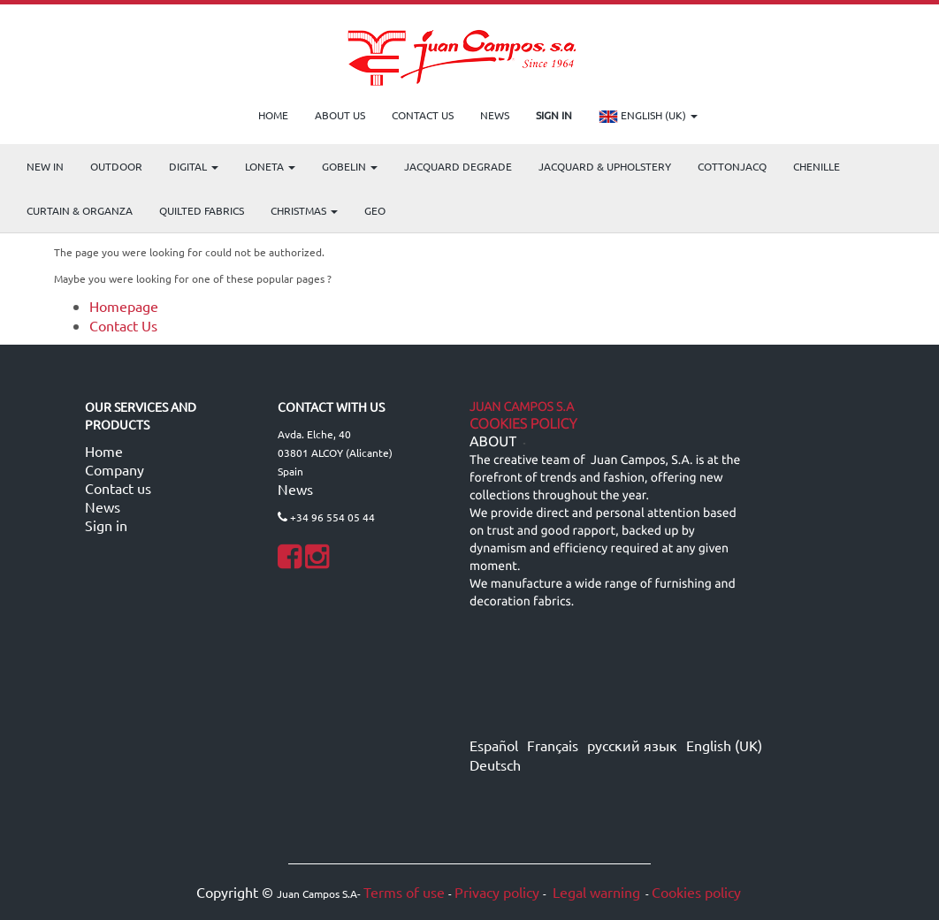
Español (494, 745)
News (102, 506)
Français (552, 745)
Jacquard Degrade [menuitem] (458, 166)
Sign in (106, 525)
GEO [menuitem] (375, 210)
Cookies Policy (523, 424)
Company (114, 469)
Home (104, 451)
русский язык (632, 745)
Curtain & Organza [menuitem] (80, 210)
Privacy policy (496, 892)
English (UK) (648, 116)
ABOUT (493, 442)
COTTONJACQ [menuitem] (732, 166)
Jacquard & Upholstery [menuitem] (604, 166)
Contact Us (123, 325)
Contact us (118, 488)
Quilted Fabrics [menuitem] (201, 210)
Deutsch (495, 764)
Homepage (123, 306)
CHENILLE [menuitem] (816, 166)
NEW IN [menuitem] (45, 166)
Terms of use (404, 892)
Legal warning (594, 892)
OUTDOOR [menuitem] (116, 166)
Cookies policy (696, 892)
